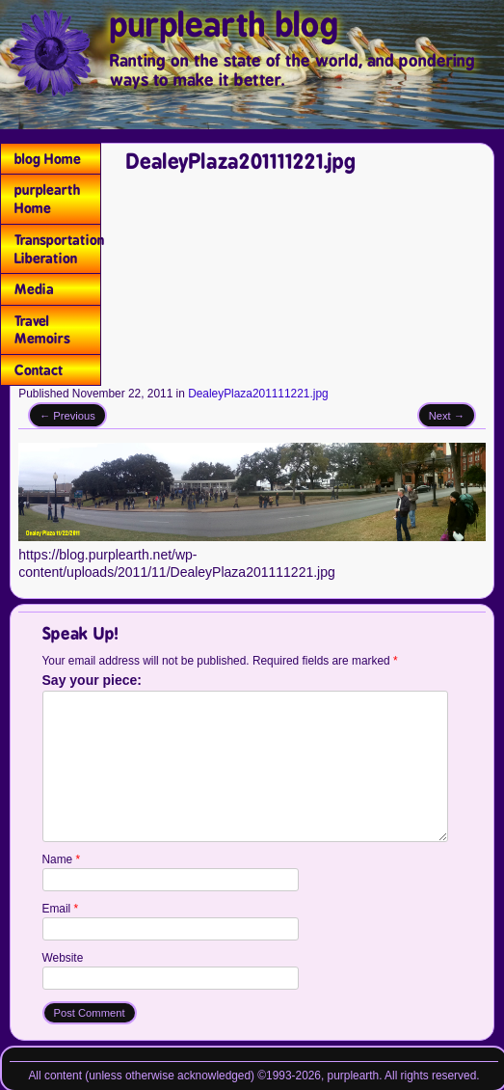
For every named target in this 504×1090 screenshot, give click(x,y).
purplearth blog (224, 24)
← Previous (67, 416)
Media (34, 289)
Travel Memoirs (42, 330)
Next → (446, 416)
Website (63, 958)
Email (60, 908)
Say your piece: (92, 681)
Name (61, 859)
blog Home (47, 158)
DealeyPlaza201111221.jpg (258, 393)
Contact (39, 370)
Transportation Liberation (57, 249)
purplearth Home (47, 198)
